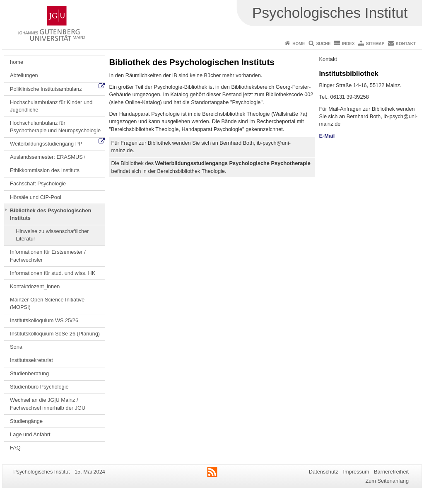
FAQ (15, 448)
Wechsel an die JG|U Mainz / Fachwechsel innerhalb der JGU (47, 404)
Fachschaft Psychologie (38, 183)
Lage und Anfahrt (30, 434)
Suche (323, 43)
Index (348, 43)
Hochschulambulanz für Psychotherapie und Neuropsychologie (55, 127)
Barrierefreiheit (391, 472)
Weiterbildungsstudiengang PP (46, 144)
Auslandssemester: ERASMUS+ (48, 157)
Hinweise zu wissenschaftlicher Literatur (52, 235)
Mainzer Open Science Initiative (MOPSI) (47, 303)
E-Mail (327, 136)
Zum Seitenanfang (387, 481)
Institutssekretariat (31, 360)
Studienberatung (29, 373)
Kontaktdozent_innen (35, 286)
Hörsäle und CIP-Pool (35, 197)
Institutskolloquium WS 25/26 (44, 320)
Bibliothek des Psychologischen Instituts (50, 214)
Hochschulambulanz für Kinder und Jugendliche (51, 106)
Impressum (356, 472)
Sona (16, 347)
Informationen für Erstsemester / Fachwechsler (48, 255)
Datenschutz (323, 472)
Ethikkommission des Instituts (45, 170)
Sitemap (375, 43)
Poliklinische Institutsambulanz (46, 89)
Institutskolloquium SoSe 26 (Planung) (55, 333)
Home (298, 43)
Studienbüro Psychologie (39, 387)
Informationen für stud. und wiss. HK (52, 273)
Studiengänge (26, 421)
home (16, 62)
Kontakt (406, 43)
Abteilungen (24, 75)
